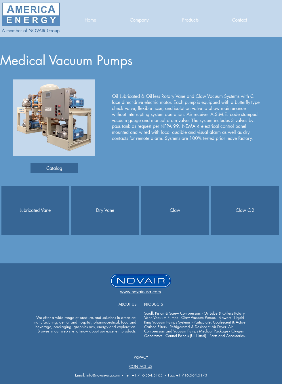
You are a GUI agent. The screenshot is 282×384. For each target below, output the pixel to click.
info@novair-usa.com (103, 375)
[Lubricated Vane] (35, 210)
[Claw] (175, 210)
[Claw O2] (245, 210)
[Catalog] (54, 168)
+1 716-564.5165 (147, 375)
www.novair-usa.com (140, 292)
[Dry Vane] (105, 210)
